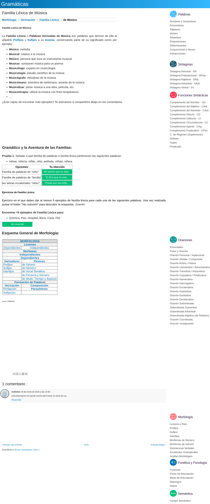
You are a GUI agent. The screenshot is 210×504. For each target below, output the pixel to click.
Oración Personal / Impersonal (187, 255)
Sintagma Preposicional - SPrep (188, 75)
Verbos (174, 33)
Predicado (175, 146)
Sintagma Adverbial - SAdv (185, 83)
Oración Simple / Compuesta (186, 259)
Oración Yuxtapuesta (181, 323)
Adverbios (175, 37)
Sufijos (32, 39)
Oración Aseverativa (181, 279)
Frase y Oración (179, 251)
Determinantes (178, 45)
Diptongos (175, 481)
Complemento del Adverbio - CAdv (189, 110)
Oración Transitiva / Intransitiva (187, 271)
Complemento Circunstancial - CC (189, 122)
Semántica (185, 493)
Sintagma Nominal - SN (183, 71)
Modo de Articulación (181, 477)
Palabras (184, 14)
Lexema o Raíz (178, 424)
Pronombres (177, 25)
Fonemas (175, 469)
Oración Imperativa (180, 291)
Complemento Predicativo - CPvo (188, 130)
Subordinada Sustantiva (183, 307)
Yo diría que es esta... (56, 177)
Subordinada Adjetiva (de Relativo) (189, 315)
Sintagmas (185, 64)
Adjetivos (175, 29)
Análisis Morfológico (181, 456)
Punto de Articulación (182, 473)
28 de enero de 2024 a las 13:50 (35, 392)
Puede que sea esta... (57, 183)
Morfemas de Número (182, 440)
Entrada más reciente (12, 445)
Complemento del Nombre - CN (187, 102)
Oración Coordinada (181, 319)
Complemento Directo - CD (185, 114)
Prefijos (18, 39)
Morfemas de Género (182, 444)
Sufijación (9, 292)
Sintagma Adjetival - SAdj (184, 79)
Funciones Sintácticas (193, 95)
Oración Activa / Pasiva (183, 263)
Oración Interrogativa (182, 283)
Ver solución (17, 224)
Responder (16, 400)
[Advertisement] (141, 36)
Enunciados (176, 247)
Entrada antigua (158, 445)
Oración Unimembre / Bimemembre (190, 267)
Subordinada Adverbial (182, 311)
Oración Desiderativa (182, 299)
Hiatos (173, 485)
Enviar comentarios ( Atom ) (27, 450)
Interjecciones (177, 53)
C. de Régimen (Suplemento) (186, 134)
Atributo (174, 138)
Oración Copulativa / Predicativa (188, 275)
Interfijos (174, 436)
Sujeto (173, 142)
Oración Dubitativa (180, 295)
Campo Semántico (180, 500)
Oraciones (185, 240)
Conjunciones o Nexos (182, 49)
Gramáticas (15, 4)
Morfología (9, 19)
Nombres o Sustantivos (183, 21)
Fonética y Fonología (192, 462)
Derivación (28, 19)
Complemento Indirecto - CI (185, 118)
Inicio (86, 445)
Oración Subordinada (182, 303)
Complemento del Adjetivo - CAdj (188, 106)
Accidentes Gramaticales (184, 452)
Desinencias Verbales (182, 448)
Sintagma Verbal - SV (182, 87)
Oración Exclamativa (181, 287)
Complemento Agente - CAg (186, 126)
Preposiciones (178, 41)
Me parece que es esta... (57, 171)
